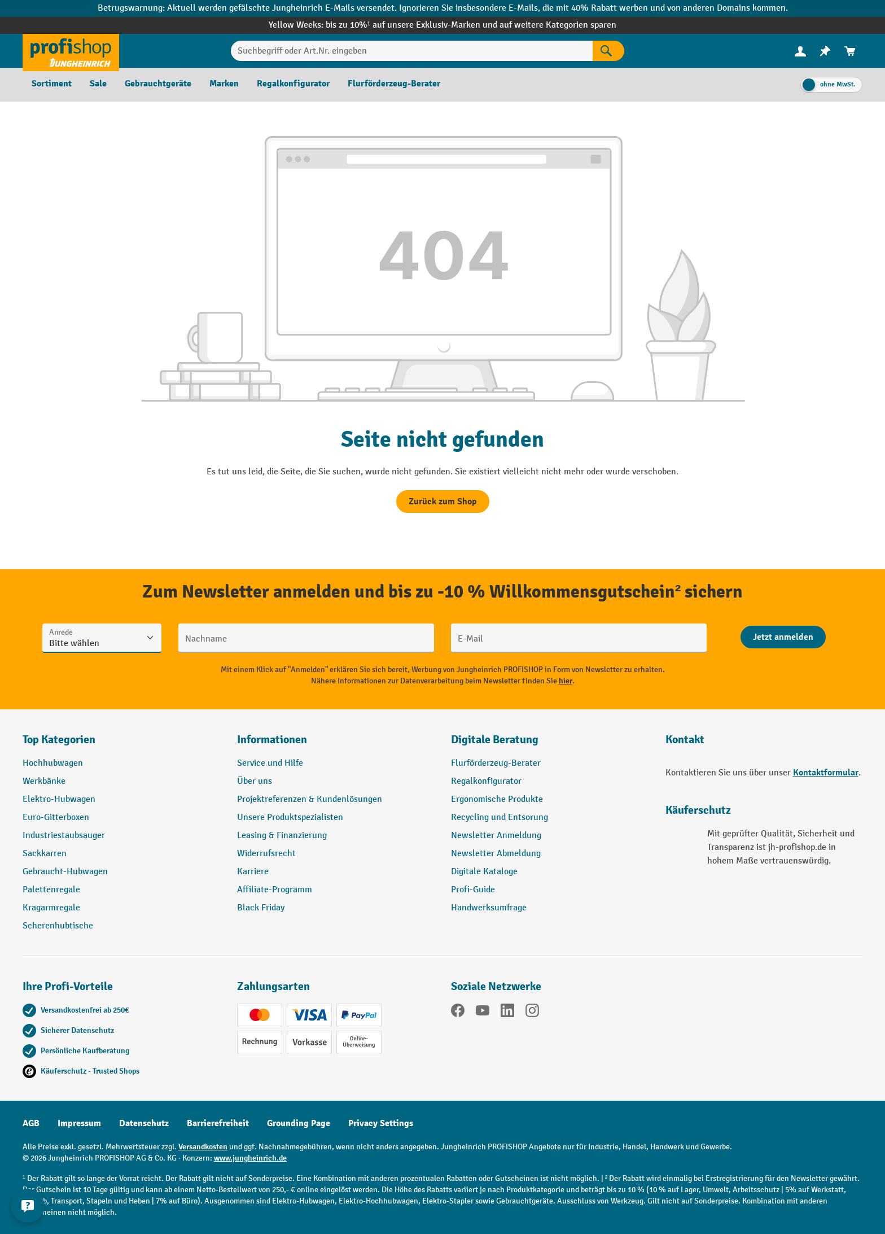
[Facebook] (458, 1013)
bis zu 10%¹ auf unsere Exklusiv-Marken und (413, 25)
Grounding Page (298, 1123)
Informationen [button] (272, 739)
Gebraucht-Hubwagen (65, 871)
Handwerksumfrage (489, 907)
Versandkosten (202, 1147)
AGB (31, 1123)
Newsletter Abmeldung (496, 853)
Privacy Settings (380, 1123)
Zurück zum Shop (443, 501)
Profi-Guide (473, 889)
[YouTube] (482, 1013)
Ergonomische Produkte (497, 799)
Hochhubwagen (53, 763)
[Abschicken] (783, 637)
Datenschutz (144, 1123)
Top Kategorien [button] (59, 739)
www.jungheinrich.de (250, 1158)
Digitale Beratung (494, 739)
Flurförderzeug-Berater (496, 763)
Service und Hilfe (270, 763)
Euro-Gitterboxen (56, 817)
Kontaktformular (825, 772)
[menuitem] (800, 51)
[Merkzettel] (825, 51)
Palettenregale (51, 889)
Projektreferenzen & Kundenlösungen (309, 799)
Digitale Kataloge (484, 871)
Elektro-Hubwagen (59, 799)
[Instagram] (532, 1013)
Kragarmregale (51, 907)
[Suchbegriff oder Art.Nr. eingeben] (412, 51)
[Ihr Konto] (800, 50)
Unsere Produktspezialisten (290, 817)
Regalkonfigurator (486, 781)
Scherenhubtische (58, 926)
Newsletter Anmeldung (496, 835)
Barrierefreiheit (218, 1123)
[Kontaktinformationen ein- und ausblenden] (28, 1206)
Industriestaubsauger (64, 835)
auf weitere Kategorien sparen (558, 25)
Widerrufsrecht (266, 853)
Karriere (253, 871)
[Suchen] (608, 51)
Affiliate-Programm (274, 889)
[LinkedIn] (507, 1013)
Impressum (79, 1123)
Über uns (254, 781)
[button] (550, 744)
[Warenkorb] (850, 51)
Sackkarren (45, 853)
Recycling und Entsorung (499, 817)
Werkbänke (44, 781)
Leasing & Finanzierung (282, 835)
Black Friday (260, 907)
